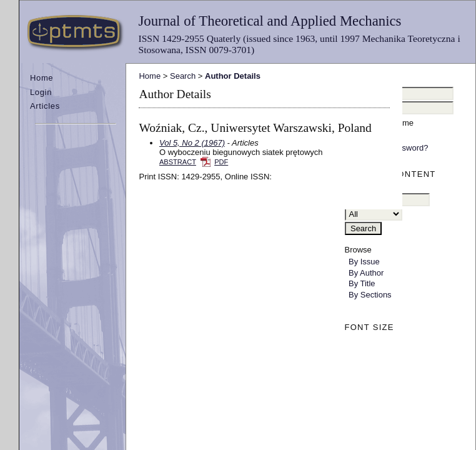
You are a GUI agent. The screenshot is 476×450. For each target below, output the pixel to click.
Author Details (232, 76)
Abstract (177, 162)
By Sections (370, 294)
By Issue (364, 261)
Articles (45, 106)
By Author (366, 273)
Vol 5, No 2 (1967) (192, 143)
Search (183, 76)
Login (41, 92)
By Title (362, 283)
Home (41, 77)
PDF (221, 162)
